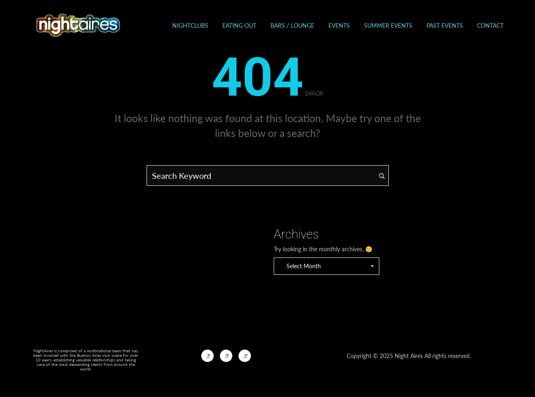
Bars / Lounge (292, 25)
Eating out (239, 25)
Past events (445, 25)
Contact (490, 25)
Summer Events (388, 25)
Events (339, 25)
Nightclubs (190, 25)
